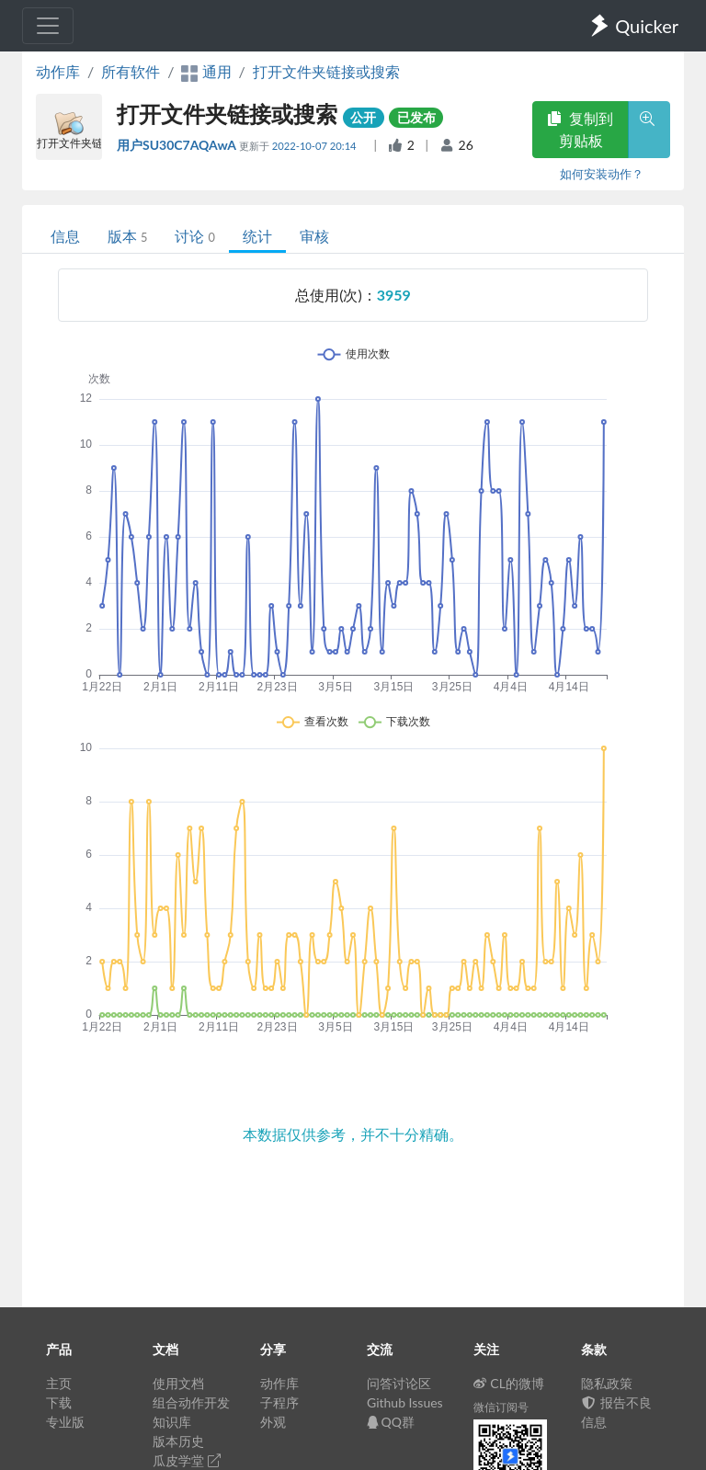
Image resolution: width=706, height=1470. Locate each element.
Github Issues (405, 1402)
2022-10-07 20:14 (315, 146)
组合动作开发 (191, 1402)
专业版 (65, 1422)
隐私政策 (606, 1383)
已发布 (416, 117)
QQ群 (391, 1422)
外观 (273, 1422)
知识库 (172, 1422)
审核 (314, 236)
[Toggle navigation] (48, 25)
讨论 (194, 236)
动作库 (58, 71)
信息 (65, 236)
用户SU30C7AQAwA (178, 145)
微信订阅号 (501, 1407)
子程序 (279, 1402)
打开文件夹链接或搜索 (326, 71)
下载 (59, 1402)
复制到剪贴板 (580, 129)
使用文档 (178, 1383)
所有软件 (130, 71)
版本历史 (178, 1441)
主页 (59, 1383)
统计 (257, 236)
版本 (127, 236)
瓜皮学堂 (187, 1460)
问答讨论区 (399, 1383)
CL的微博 (508, 1383)
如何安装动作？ (601, 173)
